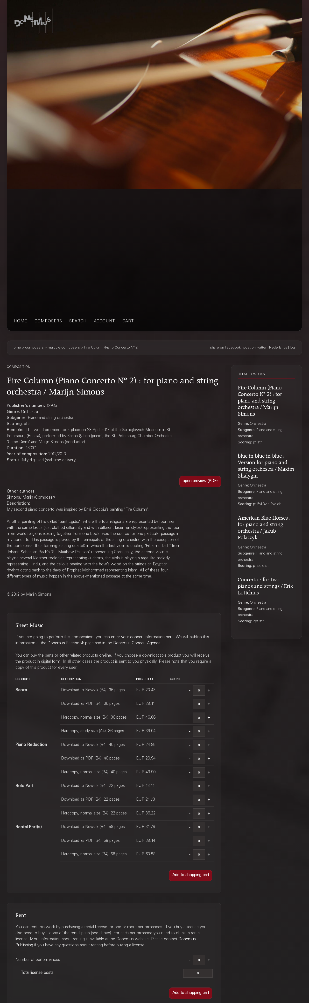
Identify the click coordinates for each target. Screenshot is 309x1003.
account (104, 321)
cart (128, 321)
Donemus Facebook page (71, 643)
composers (48, 321)
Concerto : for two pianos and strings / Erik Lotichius (265, 585)
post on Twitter (255, 348)
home (20, 321)
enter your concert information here (142, 637)
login (293, 348)
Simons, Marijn (20, 498)
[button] (200, 481)
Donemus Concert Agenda (136, 643)
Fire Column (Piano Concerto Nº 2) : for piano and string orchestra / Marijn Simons (260, 399)
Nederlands (278, 348)
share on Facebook (225, 348)
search (78, 321)
